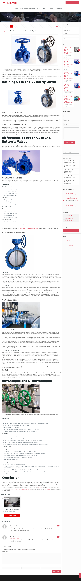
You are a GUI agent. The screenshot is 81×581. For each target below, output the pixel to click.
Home (44, 16)
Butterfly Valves (68, 30)
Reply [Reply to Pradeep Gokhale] (58, 525)
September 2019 (69, 222)
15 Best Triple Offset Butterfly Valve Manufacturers (69, 184)
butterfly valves (14, 73)
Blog (50, 16)
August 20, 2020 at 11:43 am (15, 538)
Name (4, 566)
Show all (57, 26)
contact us (47, 489)
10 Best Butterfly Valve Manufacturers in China (69, 168)
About (65, 33)
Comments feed (70, 244)
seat (29, 489)
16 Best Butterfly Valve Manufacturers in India (72, 195)
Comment (5, 551)
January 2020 (68, 217)
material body (24, 489)
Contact (66, 36)
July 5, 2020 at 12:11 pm (14, 527)
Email (23, 566)
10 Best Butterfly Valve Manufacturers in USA (69, 178)
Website (43, 566)
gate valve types (21, 228)
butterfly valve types (33, 228)
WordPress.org (69, 247)
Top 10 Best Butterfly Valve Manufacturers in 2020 (10, 510)
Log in (67, 240)
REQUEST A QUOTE (72, 3)
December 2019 (69, 220)
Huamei (40, 487)
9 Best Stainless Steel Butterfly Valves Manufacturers (69, 173)
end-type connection (16, 489)
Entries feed (68, 242)
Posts (55, 16)
